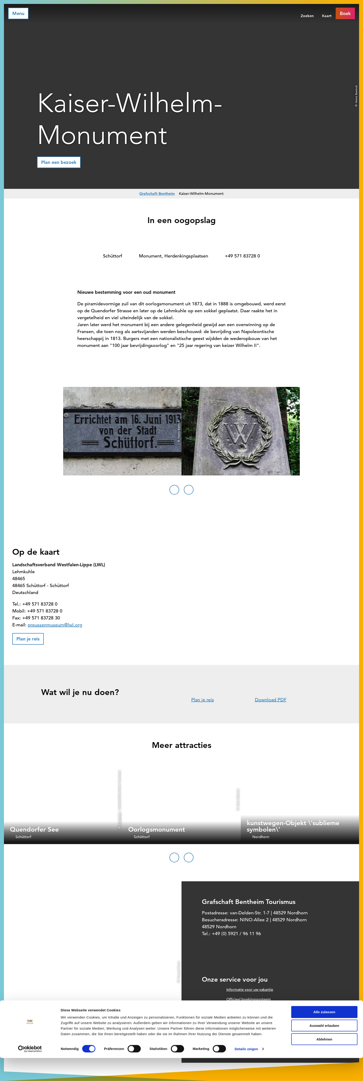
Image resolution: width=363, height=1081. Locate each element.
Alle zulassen (324, 1035)
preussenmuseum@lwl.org (55, 625)
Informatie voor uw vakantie (249, 989)
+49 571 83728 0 (242, 256)
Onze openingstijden (244, 1019)
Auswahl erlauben (324, 1048)
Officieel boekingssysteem (248, 999)
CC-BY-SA (119, 819)
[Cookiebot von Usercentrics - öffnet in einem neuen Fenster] (30, 1072)
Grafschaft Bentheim (157, 193)
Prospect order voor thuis (248, 1009)
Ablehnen (324, 1062)
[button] (59, 162)
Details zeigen (246, 1072)
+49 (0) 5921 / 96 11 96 (236, 934)
